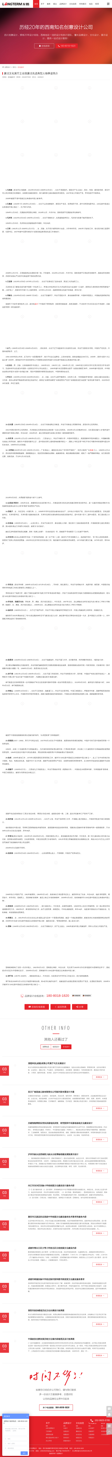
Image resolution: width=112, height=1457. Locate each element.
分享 (79, 1007)
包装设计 (66, 1431)
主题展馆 (91, 1434)
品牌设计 (63, 4)
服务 (49, 4)
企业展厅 (91, 1428)
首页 (36, 4)
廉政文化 (79, 1431)
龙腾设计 (7, 67)
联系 (97, 4)
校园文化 (79, 1437)
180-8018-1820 (66, 46)
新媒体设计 (67, 1441)
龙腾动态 (45, 1047)
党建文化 (79, 1428)
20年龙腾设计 (50, 1428)
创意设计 (56, 1047)
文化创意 (72, 4)
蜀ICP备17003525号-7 (63, 1451)
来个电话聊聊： (56, 1407)
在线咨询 (44, 46)
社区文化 (79, 1441)
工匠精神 (49, 1431)
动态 (91, 4)
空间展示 (82, 4)
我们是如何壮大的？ (52, 1437)
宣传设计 (66, 1437)
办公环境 (49, 1441)
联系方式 (104, 1428)
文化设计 (21, 67)
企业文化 (79, 1434)
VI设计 (65, 1428)
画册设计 (66, 1434)
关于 (42, 4)
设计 (36, 304)
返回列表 (60, 1007)
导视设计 (91, 1437)
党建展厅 (91, 1431)
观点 (55, 4)
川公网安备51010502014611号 (82, 1451)
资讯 (14, 67)
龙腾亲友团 (49, 1434)
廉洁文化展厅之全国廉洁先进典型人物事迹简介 (31, 73)
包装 (91, 450)
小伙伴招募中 (105, 1434)
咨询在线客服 (37, 1007)
